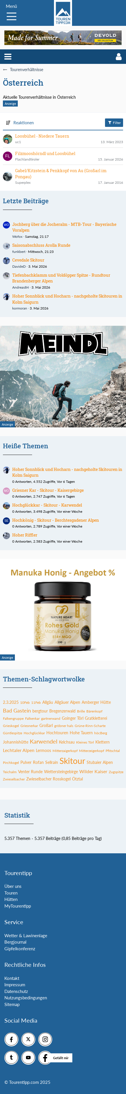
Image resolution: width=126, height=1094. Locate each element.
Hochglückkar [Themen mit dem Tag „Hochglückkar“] (34, 733)
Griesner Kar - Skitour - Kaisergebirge (48, 490)
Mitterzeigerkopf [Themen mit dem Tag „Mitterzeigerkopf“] (91, 750)
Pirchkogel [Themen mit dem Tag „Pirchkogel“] (11, 762)
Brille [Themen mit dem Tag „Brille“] (81, 711)
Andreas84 (20, 287)
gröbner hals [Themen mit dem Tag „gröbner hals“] (63, 726)
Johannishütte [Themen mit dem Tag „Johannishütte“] (15, 741)
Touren (11, 892)
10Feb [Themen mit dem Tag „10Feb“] (25, 702)
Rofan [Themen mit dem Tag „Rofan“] (38, 762)
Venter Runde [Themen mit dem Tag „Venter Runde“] (30, 771)
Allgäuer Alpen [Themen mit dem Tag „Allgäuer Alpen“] (67, 702)
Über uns (13, 886)
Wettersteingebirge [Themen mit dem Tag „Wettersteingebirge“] (61, 771)
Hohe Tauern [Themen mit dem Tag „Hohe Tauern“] (81, 732)
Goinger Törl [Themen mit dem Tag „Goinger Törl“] (72, 718)
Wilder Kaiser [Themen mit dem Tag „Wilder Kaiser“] (93, 771)
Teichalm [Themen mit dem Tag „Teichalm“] (10, 772)
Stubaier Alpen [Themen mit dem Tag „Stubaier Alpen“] (100, 762)
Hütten (11, 899)
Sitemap (12, 1004)
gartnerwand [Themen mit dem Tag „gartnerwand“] (50, 718)
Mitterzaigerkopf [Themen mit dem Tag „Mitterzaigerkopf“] (65, 750)
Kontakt (11, 978)
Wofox (17, 236)
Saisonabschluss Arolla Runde (41, 245)
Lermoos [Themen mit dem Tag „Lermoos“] (43, 750)
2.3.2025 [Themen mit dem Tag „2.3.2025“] (11, 702)
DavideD (19, 266)
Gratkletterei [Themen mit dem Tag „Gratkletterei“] (96, 718)
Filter (114, 122)
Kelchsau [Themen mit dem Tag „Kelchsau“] (67, 741)
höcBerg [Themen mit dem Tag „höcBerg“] (100, 733)
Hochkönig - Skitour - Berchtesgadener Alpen (55, 520)
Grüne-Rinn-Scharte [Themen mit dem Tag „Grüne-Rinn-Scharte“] (90, 726)
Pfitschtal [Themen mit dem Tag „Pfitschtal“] (113, 750)
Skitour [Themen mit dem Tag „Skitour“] (72, 761)
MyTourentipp (17, 905)
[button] (8, 56)
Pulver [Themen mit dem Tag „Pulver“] (26, 762)
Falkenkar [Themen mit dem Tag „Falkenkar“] (32, 718)
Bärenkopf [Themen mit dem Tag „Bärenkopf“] (94, 711)
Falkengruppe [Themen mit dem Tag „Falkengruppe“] (13, 718)
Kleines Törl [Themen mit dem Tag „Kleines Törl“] (85, 742)
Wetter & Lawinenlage (25, 935)
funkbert (18, 251)
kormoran (19, 308)
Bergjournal (15, 941)
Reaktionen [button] (23, 122)
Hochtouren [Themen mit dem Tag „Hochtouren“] (57, 732)
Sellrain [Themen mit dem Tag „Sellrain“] (51, 762)
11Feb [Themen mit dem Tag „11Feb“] (36, 702)
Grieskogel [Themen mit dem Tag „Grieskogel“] (11, 726)
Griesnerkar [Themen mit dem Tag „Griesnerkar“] (29, 726)
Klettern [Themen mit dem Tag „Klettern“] (102, 741)
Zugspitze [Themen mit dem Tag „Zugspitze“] (116, 772)
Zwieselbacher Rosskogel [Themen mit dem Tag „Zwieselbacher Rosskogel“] (48, 778)
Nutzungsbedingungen (25, 997)
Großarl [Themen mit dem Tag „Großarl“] (46, 725)
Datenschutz (16, 991)
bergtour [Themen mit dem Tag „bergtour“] (40, 710)
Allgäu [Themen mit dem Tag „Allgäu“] (47, 702)
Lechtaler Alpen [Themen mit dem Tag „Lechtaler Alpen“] (18, 750)
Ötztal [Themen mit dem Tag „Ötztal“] (77, 778)
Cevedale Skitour (28, 260)
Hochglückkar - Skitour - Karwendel (47, 505)
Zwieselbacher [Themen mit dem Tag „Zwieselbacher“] (14, 779)
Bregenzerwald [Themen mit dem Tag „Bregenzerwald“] (62, 710)
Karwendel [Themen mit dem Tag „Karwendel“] (43, 741)
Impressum (14, 984)
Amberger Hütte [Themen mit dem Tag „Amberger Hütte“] (96, 702)
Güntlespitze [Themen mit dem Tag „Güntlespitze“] (12, 733)
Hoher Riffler (24, 535)
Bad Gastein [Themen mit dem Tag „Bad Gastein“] (17, 710)
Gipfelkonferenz (19, 948)
